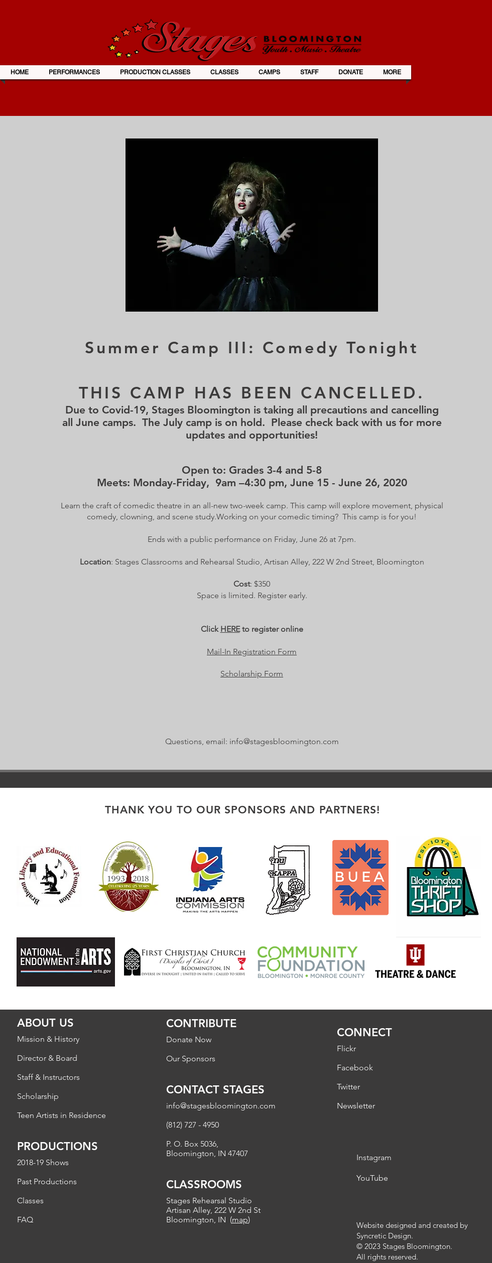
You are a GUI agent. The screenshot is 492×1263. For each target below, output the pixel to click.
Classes (30, 1200)
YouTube (372, 1178)
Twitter (348, 1086)
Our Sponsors (190, 1058)
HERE (230, 629)
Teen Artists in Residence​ (61, 1115)
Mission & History (48, 1039)
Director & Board (47, 1058)
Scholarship (38, 1096)
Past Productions (47, 1181)
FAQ (25, 1219)
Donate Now (188, 1039)
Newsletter (356, 1105)
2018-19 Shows (43, 1162)
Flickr (346, 1048)
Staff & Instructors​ (48, 1077)
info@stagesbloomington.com (284, 741)
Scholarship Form (251, 673)
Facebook (355, 1067)
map (240, 1219)
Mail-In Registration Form (252, 651)
